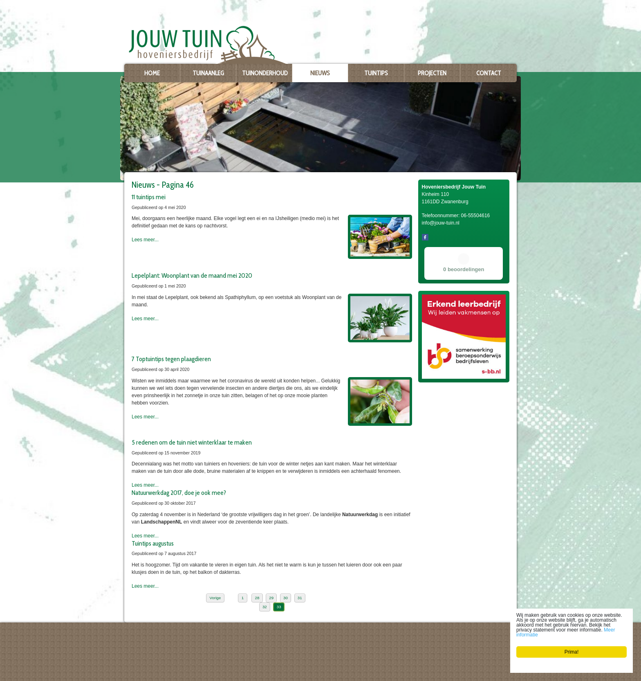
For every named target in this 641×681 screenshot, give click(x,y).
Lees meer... (145, 240)
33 (279, 607)
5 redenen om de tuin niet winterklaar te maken (192, 442)
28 (257, 598)
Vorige (215, 598)
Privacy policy (138, 673)
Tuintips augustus (153, 543)
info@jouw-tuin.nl (147, 666)
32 (264, 607)
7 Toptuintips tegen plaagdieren (171, 359)
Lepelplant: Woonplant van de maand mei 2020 (192, 275)
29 (271, 598)
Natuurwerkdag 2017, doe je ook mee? (179, 492)
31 (300, 598)
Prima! (572, 652)
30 (285, 598)
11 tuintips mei (149, 197)
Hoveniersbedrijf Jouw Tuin (151, 639)
